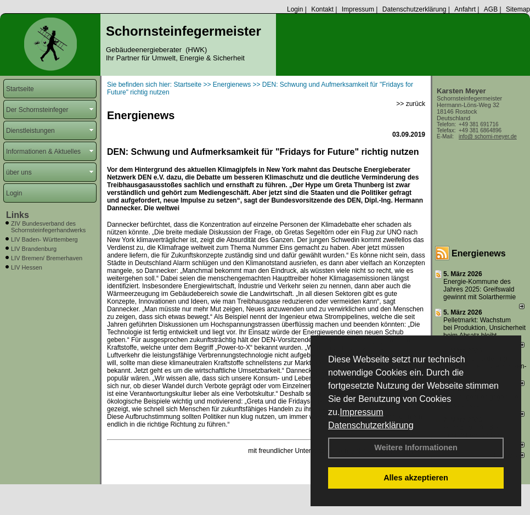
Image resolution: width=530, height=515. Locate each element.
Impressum (361, 412)
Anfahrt (465, 9)
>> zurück (410, 104)
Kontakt (322, 9)
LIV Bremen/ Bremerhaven (46, 258)
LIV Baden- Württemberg (44, 239)
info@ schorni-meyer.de (488, 136)
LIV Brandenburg (34, 248)
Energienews (479, 253)
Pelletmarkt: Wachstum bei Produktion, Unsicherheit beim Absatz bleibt (484, 327)
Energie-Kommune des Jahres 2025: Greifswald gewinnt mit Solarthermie (479, 289)
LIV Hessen (26, 267)
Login (295, 9)
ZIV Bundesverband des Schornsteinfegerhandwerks (48, 226)
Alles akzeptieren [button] (416, 477)
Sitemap (518, 9)
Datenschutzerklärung (371, 425)
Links (17, 215)
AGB (491, 9)
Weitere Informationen (416, 447)
